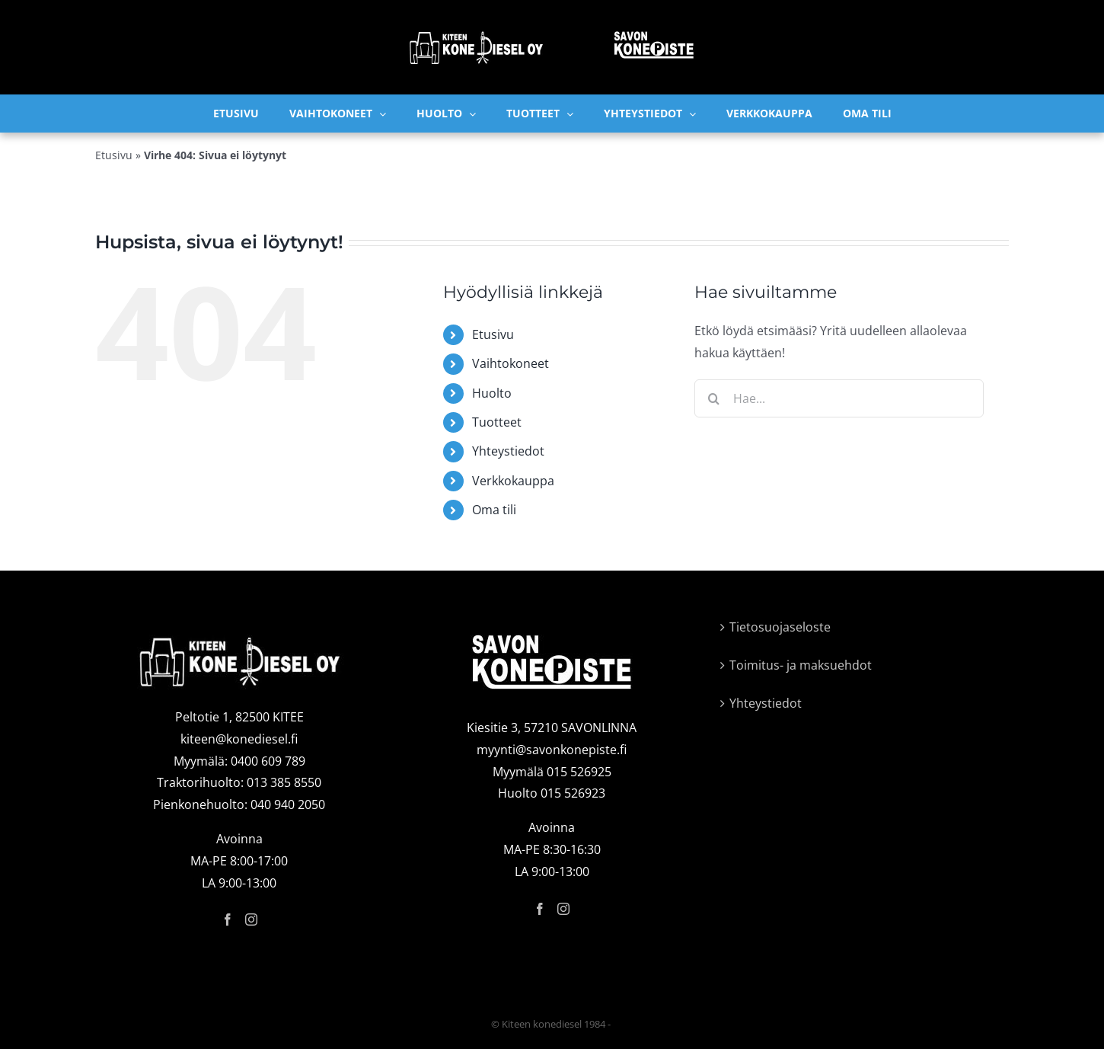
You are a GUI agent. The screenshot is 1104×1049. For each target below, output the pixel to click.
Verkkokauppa (513, 480)
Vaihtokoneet (510, 363)
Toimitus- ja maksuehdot (800, 665)
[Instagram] (251, 919)
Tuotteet (497, 422)
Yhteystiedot (508, 451)
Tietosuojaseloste (780, 627)
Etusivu (113, 155)
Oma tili (494, 509)
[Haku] (713, 398)
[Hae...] (839, 398)
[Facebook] (228, 919)
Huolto (492, 393)
